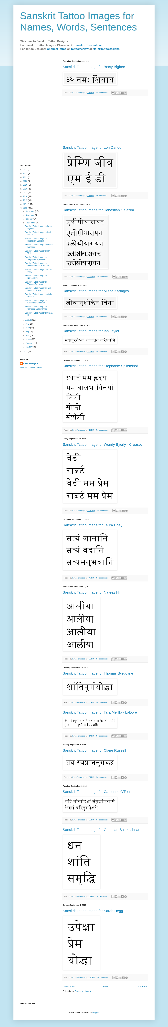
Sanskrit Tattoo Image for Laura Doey (92, 525)
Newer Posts (69, 986)
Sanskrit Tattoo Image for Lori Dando (92, 147)
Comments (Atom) (83, 991)
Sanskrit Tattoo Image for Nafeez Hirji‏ (92, 592)
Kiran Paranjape (30, 363)
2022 (25, 173)
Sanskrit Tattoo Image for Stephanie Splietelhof (100, 366)
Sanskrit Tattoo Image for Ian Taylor (91, 331)
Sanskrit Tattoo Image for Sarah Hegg (93, 911)
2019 (25, 185)
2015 (25, 200)
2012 (25, 351)
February (29, 343)
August (28, 320)
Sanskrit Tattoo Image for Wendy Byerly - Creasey (103, 444)
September (30, 223)
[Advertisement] (105, 120)
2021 (25, 177)
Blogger (95, 1012)
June (27, 328)
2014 (25, 204)
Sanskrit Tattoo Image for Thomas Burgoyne (98, 673)
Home (105, 986)
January (29, 347)
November (30, 215)
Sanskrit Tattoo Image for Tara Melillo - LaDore (100, 712)
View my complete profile (31, 368)
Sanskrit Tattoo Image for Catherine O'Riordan (99, 792)
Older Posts (142, 986)
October (29, 219)
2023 (25, 170)
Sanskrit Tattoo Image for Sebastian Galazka (98, 210)
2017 (25, 192)
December (30, 211)
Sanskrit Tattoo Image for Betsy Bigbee (94, 67)
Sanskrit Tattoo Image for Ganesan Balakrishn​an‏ (101, 830)
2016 (25, 196)
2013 (25, 208)
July (27, 324)
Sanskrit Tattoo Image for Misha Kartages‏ (96, 291)
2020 (25, 181)
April (27, 335)
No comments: (102, 93)
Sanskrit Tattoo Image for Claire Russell (94, 750)
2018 (25, 189)
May (27, 331)
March (28, 339)
